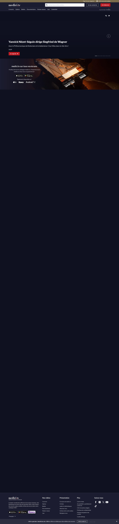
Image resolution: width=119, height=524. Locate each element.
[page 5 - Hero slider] (106, 55)
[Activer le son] (106, 16)
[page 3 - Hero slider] (101, 55)
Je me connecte (92, 5)
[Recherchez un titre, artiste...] (64, 5)
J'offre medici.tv (82, 521)
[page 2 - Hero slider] (99, 55)
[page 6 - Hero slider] (109, 55)
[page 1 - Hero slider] (96, 55)
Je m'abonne (105, 5)
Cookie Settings (81, 516)
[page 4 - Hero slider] (104, 55)
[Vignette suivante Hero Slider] (108, 36)
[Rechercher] (47, 5)
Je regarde (14, 54)
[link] (19, 75)
